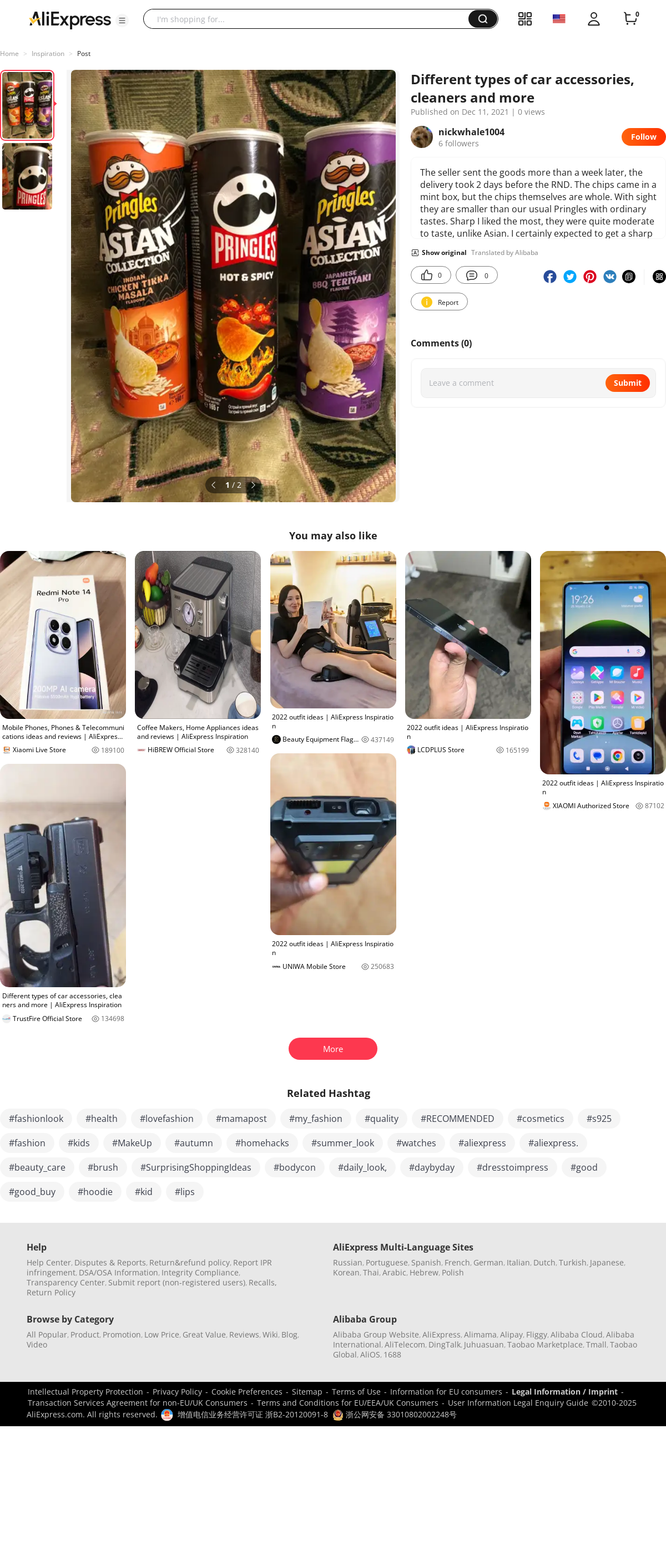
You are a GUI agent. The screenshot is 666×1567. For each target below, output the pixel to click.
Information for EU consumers (446, 1391)
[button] (122, 20)
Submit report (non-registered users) (176, 1282)
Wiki (270, 1334)
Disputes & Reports (110, 1262)
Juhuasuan (484, 1344)
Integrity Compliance (200, 1272)
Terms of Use (356, 1391)
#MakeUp (132, 1143)
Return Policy (51, 1292)
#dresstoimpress (512, 1167)
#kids (79, 1143)
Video (37, 1344)
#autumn (193, 1143)
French (457, 1262)
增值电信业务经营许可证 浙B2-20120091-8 (253, 1414)
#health (101, 1118)
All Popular (47, 1334)
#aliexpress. (553, 1143)
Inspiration (48, 53)
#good (584, 1167)
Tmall (596, 1344)
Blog (289, 1334)
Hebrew (424, 1272)
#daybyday (432, 1167)
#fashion (27, 1143)
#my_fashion (315, 1118)
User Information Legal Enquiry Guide (518, 1402)
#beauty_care (37, 1167)
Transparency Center (66, 1282)
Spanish (426, 1262)
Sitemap (307, 1391)
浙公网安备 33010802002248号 (394, 1414)
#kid (144, 1192)
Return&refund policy (189, 1262)
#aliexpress (482, 1143)
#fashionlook (36, 1118)
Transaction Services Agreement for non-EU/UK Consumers (138, 1402)
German (488, 1262)
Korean (346, 1272)
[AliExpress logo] (70, 19)
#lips (185, 1192)
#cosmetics (540, 1118)
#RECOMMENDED (458, 1118)
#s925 (599, 1118)
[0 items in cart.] (630, 19)
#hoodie (95, 1192)
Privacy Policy (177, 1391)
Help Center (49, 1262)
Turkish (573, 1262)
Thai (371, 1272)
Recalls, (263, 1282)
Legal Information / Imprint (565, 1391)
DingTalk (444, 1344)
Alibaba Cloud (577, 1334)
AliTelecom (405, 1344)
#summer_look (342, 1143)
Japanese (607, 1262)
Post (83, 53)
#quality (381, 1118)
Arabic (394, 1272)
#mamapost (241, 1118)
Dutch (544, 1262)
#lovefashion (167, 1118)
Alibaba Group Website (376, 1334)
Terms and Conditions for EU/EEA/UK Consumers (347, 1402)
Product (84, 1334)
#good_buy (32, 1192)
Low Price (161, 1334)
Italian (518, 1262)
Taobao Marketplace (545, 1344)
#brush (103, 1167)
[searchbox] (310, 18)
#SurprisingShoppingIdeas (195, 1167)
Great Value (204, 1334)
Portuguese (387, 1262)
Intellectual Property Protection (85, 1391)
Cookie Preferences (246, 1391)
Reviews (244, 1334)
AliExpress (441, 1334)
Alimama (480, 1334)
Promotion (122, 1334)
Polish (453, 1272)
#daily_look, (362, 1167)
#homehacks (262, 1143)
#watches (416, 1143)
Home (9, 53)
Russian (347, 1262)
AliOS (370, 1354)
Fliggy (536, 1334)
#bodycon (295, 1167)
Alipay (511, 1334)
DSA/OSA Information (118, 1272)
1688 (392, 1354)
